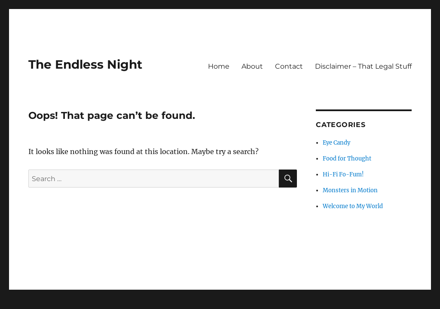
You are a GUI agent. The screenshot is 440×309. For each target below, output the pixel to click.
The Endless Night (85, 64)
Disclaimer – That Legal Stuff (363, 66)
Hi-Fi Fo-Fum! (343, 174)
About (252, 66)
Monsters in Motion (350, 190)
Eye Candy (336, 142)
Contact (289, 66)
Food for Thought (347, 158)
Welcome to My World (353, 206)
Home (218, 66)
